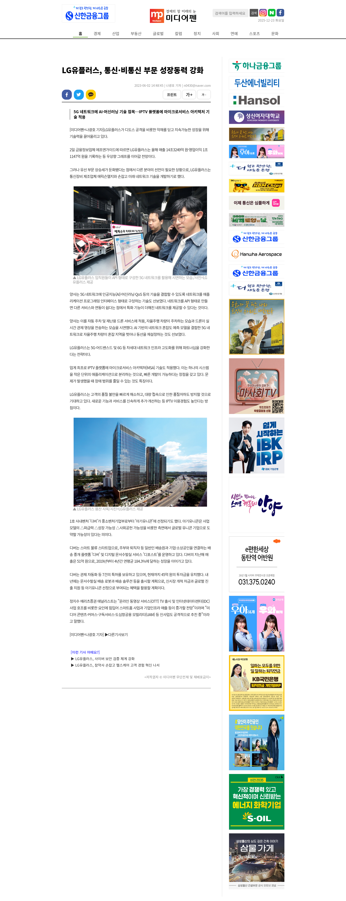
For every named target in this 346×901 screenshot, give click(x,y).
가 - (204, 95)
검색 (254, 13)
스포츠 (254, 33)
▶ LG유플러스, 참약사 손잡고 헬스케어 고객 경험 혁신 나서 (115, 665)
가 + (189, 94)
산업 (115, 33)
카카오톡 (91, 95)
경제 (97, 33)
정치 (197, 33)
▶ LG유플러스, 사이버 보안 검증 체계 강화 (103, 658)
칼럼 (178, 33)
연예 (234, 33)
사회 (215, 33)
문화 (274, 33)
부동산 (136, 33)
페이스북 (67, 95)
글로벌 (158, 33)
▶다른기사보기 (116, 634)
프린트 (172, 94)
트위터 (79, 95)
